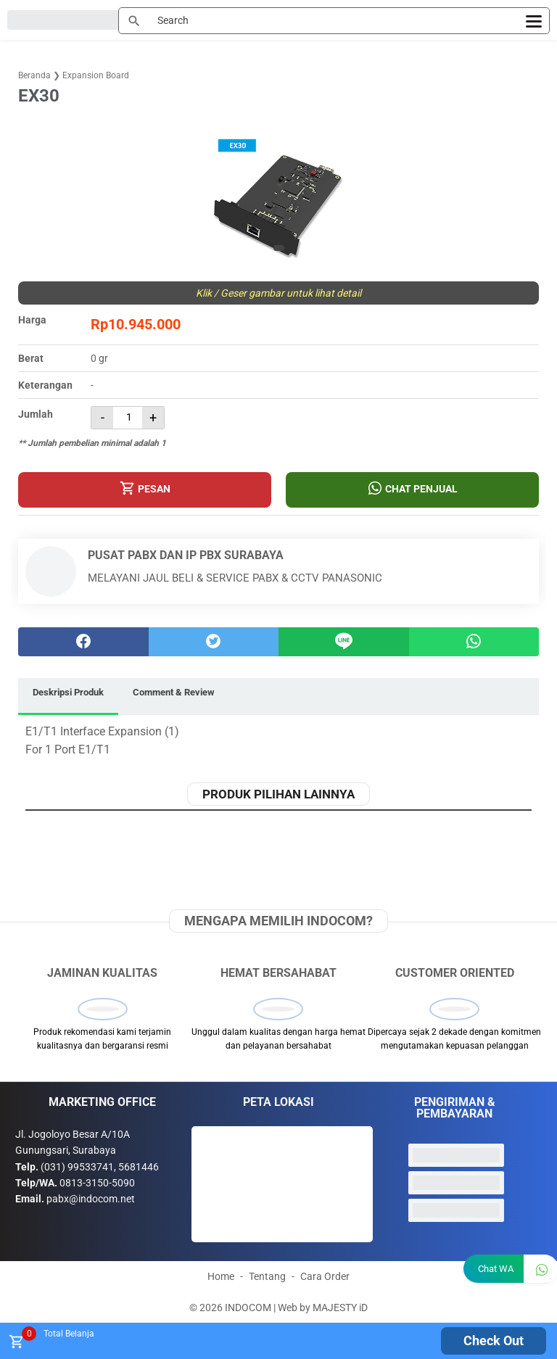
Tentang (267, 1276)
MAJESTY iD (340, 1307)
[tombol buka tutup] (15, 1345)
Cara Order (325, 1276)
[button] (278, 248)
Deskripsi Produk (68, 692)
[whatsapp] (474, 641)
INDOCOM (248, 1307)
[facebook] (83, 641)
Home (220, 1276)
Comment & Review (174, 692)
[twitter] (214, 641)
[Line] (343, 641)
